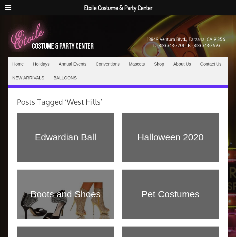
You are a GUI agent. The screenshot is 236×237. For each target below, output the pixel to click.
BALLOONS (65, 77)
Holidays (41, 64)
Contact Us (211, 64)
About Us (182, 64)
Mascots (137, 64)
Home (18, 64)
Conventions (108, 64)
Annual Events (72, 64)
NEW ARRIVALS (28, 77)
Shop (159, 64)
